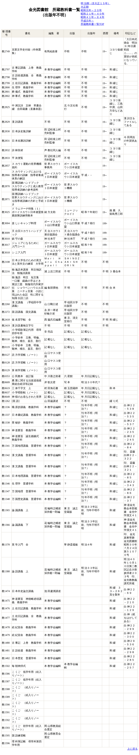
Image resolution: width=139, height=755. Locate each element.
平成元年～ (87, 20)
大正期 (85, 6)
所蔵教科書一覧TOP (92, 24)
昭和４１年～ (89, 17)
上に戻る (132, 748)
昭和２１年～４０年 (92, 13)
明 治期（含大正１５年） (95, 3)
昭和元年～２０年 (91, 10)
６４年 (100, 17)
